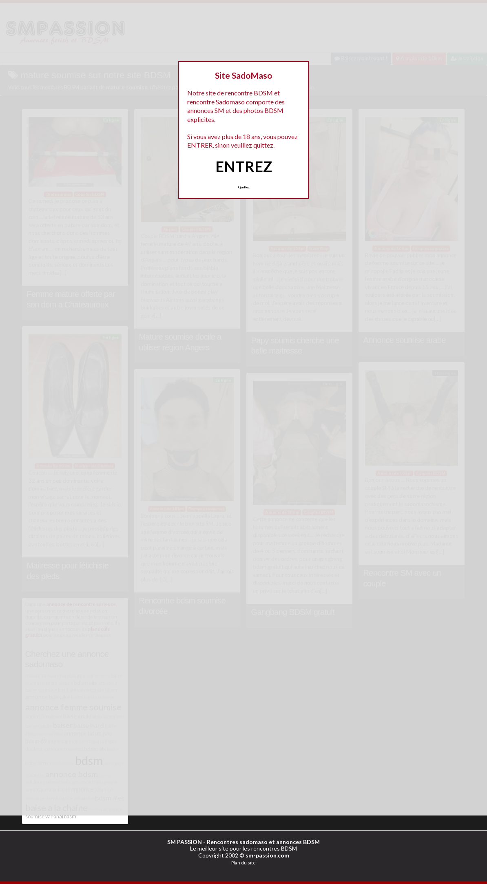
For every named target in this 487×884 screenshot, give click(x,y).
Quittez (244, 187)
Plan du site (243, 862)
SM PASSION (184, 841)
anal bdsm (64, 816)
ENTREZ (243, 166)
